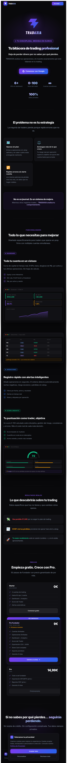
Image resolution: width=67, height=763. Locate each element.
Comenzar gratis (33, 611)
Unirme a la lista (33, 660)
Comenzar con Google (33, 71)
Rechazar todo (45, 756)
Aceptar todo (33, 751)
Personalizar (21, 756)
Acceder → (57, 3)
